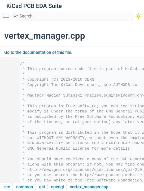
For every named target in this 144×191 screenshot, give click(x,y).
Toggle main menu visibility (7, 13)
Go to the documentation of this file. (38, 52)
